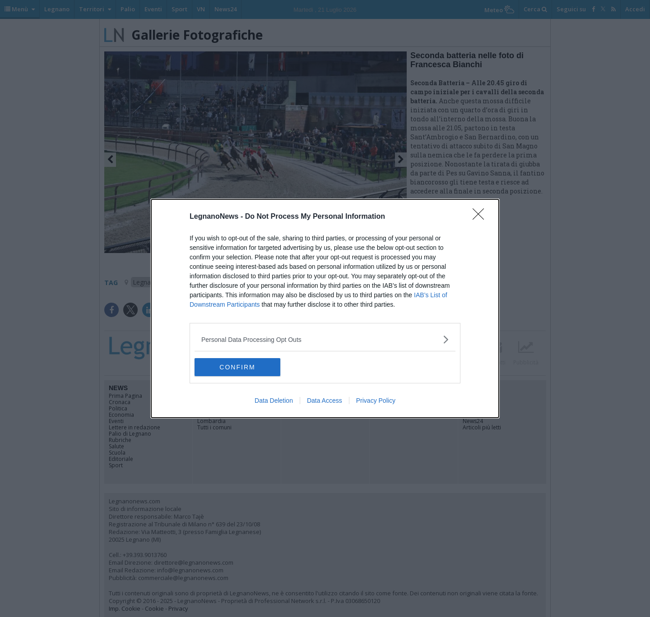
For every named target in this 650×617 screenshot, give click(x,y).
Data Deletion (274, 400)
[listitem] (325, 339)
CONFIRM (237, 367)
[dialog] (325, 308)
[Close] (481, 217)
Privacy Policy (375, 400)
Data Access (324, 400)
